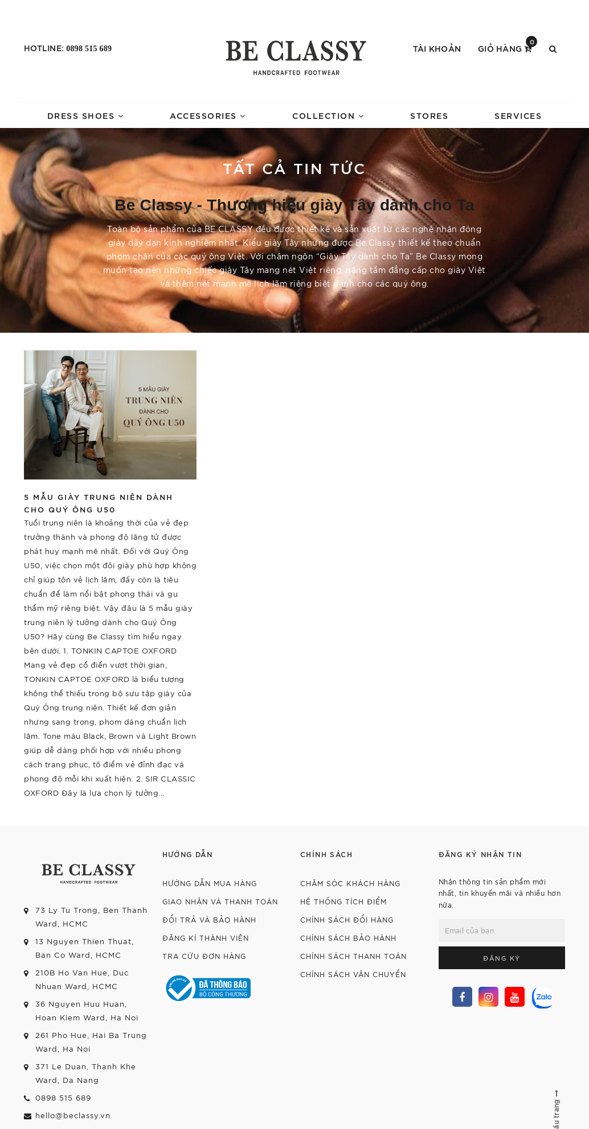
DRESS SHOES (85, 115)
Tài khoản (437, 48)
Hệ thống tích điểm (343, 901)
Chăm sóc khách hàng (350, 883)
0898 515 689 (89, 48)
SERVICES (518, 115)
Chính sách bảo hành (348, 937)
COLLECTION (328, 115)
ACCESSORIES (208, 115)
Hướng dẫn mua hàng (209, 883)
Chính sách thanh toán (353, 956)
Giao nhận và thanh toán (220, 901)
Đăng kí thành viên (205, 937)
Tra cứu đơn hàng (204, 956)
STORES (429, 115)
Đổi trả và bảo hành (209, 919)
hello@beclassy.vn (73, 1115)
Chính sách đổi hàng (347, 919)
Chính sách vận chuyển (353, 974)
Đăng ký (502, 958)
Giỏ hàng (507, 47)
